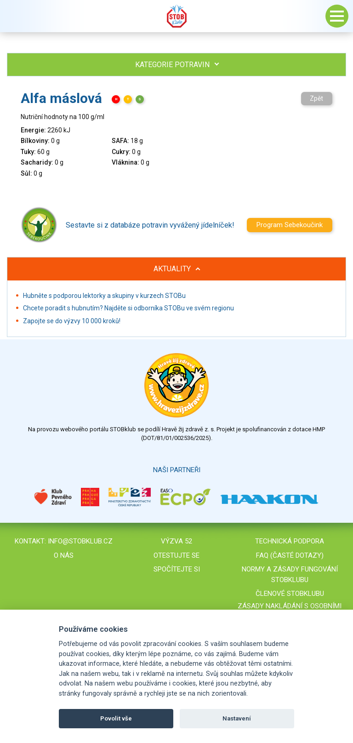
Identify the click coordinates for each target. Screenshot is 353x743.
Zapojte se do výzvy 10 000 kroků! (71, 321)
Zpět (316, 98)
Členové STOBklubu (290, 593)
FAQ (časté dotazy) (290, 555)
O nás (64, 555)
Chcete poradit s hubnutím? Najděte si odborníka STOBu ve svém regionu (128, 308)
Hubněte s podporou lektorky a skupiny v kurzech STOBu (104, 295)
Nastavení (236, 718)
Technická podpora (289, 541)
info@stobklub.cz (80, 541)
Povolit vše (116, 718)
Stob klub (176, 16)
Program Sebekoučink (289, 225)
